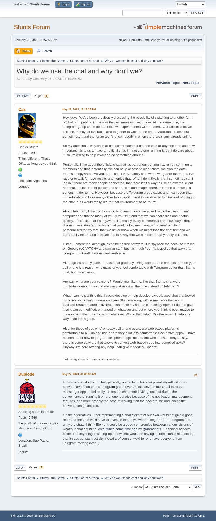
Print (195, 96)
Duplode (26, 374)
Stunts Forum (32, 27)
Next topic (191, 83)
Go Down (23, 96)
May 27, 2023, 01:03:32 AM (79, 374)
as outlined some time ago (118, 429)
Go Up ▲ (199, 515)
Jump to (136, 487)
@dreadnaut (152, 429)
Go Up (20, 467)
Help (166, 515)
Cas (22, 109)
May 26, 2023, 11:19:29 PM (79, 109)
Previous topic (168, 83)
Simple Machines (44, 515)
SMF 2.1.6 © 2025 (22, 515)
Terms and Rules (181, 515)
